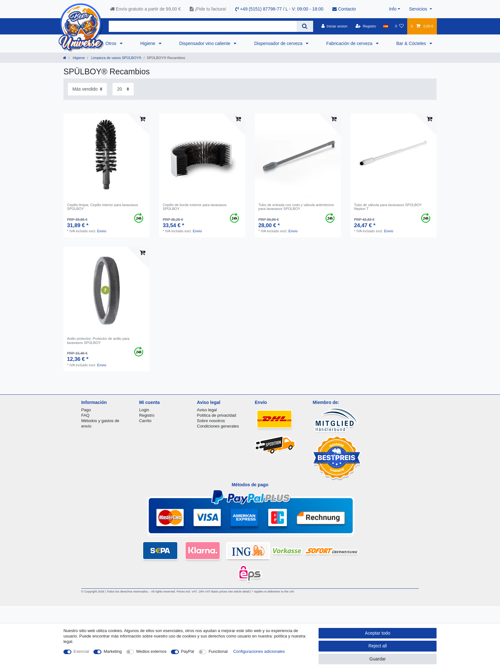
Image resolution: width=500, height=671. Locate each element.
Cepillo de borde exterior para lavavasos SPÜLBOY (194, 207)
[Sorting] (87, 89)
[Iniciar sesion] (334, 26)
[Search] (305, 26)
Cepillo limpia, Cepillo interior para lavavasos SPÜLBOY (102, 207)
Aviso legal (207, 409)
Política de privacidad (216, 415)
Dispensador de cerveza (279, 43)
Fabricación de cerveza (350, 43)
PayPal (187, 651)
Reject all (377, 645)
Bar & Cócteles (411, 43)
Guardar (377, 658)
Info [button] (392, 8)
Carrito (145, 420)
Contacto (344, 8)
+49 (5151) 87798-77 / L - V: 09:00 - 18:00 (279, 8)
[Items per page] (123, 89)
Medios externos (151, 651)
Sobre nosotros (211, 420)
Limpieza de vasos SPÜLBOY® (115, 58)
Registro (146, 415)
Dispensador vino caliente (205, 43)
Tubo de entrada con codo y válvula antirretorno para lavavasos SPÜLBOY (296, 207)
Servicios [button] (419, 8)
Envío (102, 231)
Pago (86, 409)
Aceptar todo (377, 633)
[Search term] (203, 26)
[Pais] (386, 26)
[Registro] (366, 26)
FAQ (85, 415)
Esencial (81, 651)
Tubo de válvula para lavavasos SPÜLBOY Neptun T (388, 207)
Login (144, 409)
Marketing (113, 651)
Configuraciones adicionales (259, 651)
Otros (112, 43)
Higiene (148, 43)
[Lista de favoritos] (399, 26)
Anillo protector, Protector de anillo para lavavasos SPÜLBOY (98, 340)
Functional (218, 651)
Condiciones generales (218, 426)
